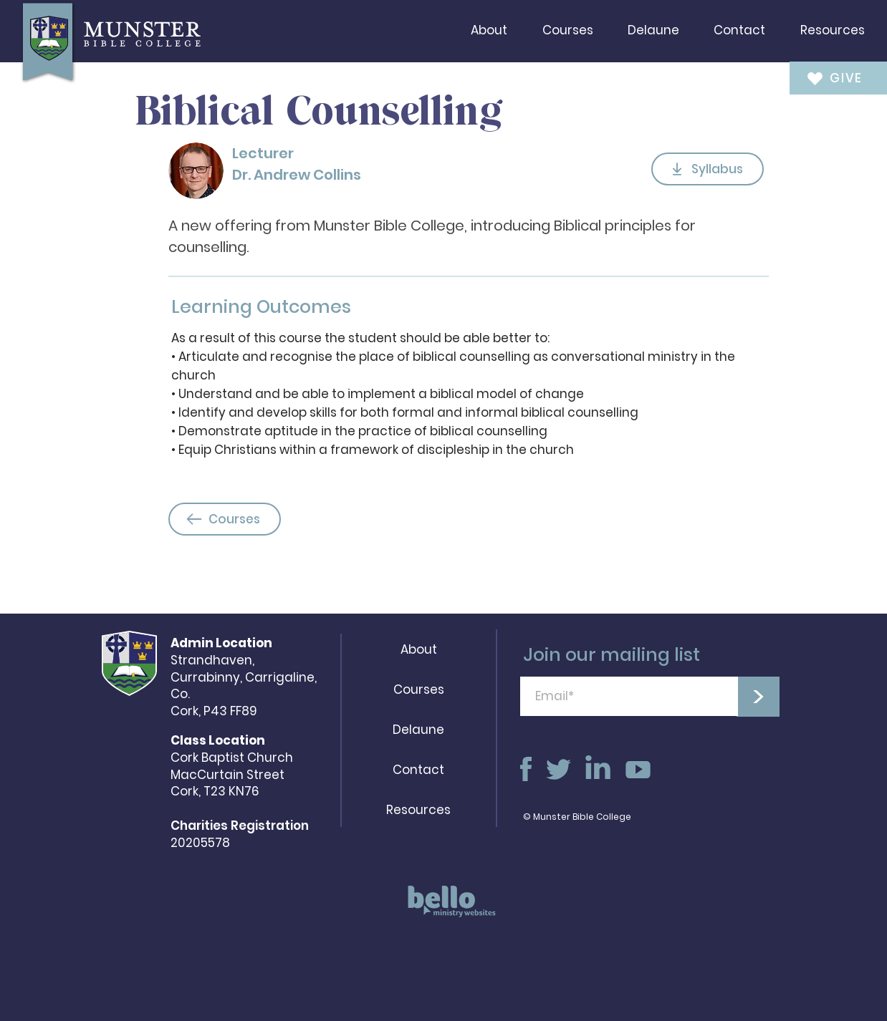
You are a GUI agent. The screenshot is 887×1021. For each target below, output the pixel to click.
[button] (489, 30)
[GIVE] (829, 77)
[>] (758, 697)
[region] (447, 908)
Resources (418, 809)
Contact (418, 769)
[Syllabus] (707, 169)
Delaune (418, 729)
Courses (418, 689)
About (419, 649)
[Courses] (224, 519)
